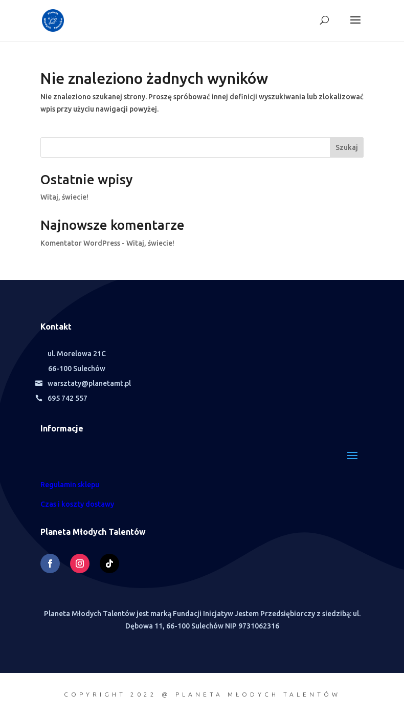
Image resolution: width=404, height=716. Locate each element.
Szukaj (346, 147)
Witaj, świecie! (64, 197)
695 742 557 (67, 398)
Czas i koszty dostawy (77, 504)
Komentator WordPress (80, 243)
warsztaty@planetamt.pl (89, 383)
